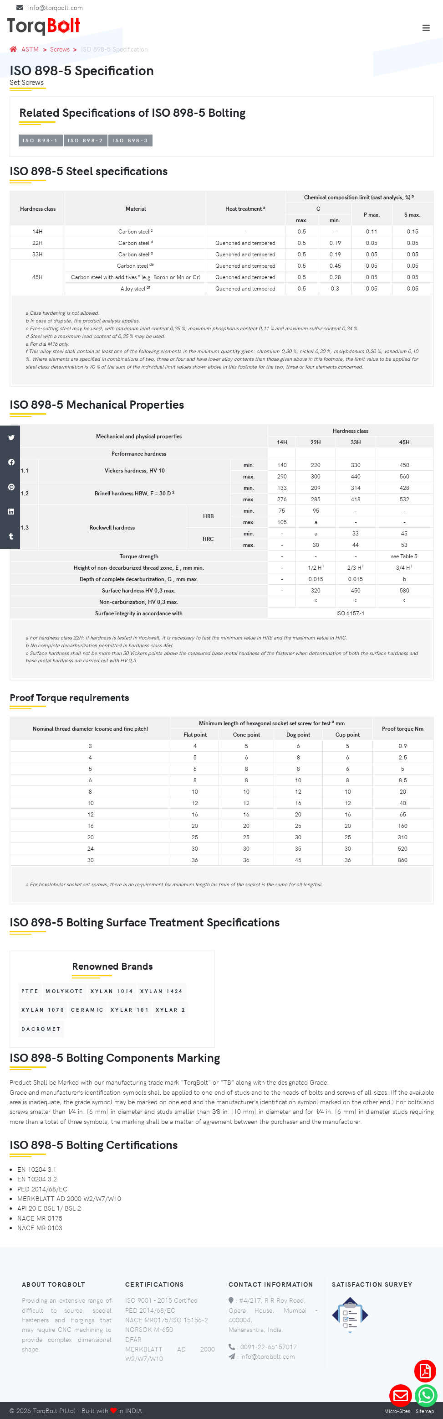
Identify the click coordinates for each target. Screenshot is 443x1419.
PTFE (30, 991)
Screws (60, 48)
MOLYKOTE (65, 991)
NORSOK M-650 (149, 1329)
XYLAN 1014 (112, 991)
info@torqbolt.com (55, 7)
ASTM (30, 48)
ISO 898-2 (86, 140)
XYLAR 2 (171, 1009)
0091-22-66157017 (268, 1346)
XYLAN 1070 (43, 1009)
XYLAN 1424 (161, 991)
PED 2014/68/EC (150, 1310)
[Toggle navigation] (426, 28)
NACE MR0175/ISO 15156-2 (166, 1319)
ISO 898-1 (41, 140)
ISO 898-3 (130, 140)
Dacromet (41, 1028)
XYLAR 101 (130, 1009)
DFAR (133, 1339)
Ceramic (87, 1009)
